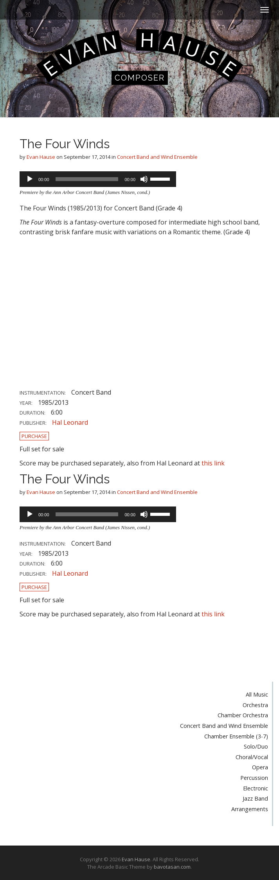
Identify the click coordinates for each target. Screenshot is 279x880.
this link (213, 463)
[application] (98, 179)
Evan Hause (41, 156)
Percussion (254, 777)
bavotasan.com (172, 866)
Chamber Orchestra (243, 715)
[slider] (87, 179)
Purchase (34, 436)
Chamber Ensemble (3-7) (236, 736)
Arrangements (249, 809)
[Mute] (144, 179)
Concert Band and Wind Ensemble (157, 156)
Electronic (255, 788)
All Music (257, 694)
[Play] (30, 179)
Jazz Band (255, 798)
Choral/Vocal (252, 757)
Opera (260, 767)
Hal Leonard (70, 422)
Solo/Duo (256, 746)
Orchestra (255, 705)
